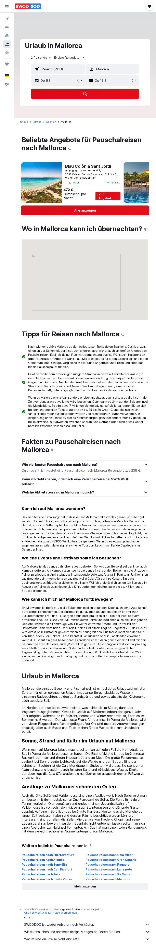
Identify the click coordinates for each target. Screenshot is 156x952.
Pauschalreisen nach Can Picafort (47, 869)
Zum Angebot (105, 196)
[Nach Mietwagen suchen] (7, 36)
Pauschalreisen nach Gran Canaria (111, 859)
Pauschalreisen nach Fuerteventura (48, 855)
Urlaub (24, 121)
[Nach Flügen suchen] (7, 19)
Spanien (51, 121)
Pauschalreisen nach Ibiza (41, 874)
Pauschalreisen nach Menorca (108, 879)
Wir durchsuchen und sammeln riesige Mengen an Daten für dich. (87, 931)
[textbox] (58, 69)
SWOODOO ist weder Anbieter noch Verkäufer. (87, 924)
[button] (6, 6)
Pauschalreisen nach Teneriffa (44, 864)
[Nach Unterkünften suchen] (7, 27)
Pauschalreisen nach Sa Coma (108, 874)
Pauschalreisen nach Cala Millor (109, 855)
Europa (37, 121)
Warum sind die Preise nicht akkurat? (87, 939)
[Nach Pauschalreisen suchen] (7, 44)
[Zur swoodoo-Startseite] (28, 6)
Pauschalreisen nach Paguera (108, 864)
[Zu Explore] (7, 53)
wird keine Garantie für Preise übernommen (50, 912)
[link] (85, 210)
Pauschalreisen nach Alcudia (43, 859)
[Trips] (7, 64)
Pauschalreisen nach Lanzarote (109, 869)
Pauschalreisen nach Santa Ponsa (47, 879)
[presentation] (70, 148)
